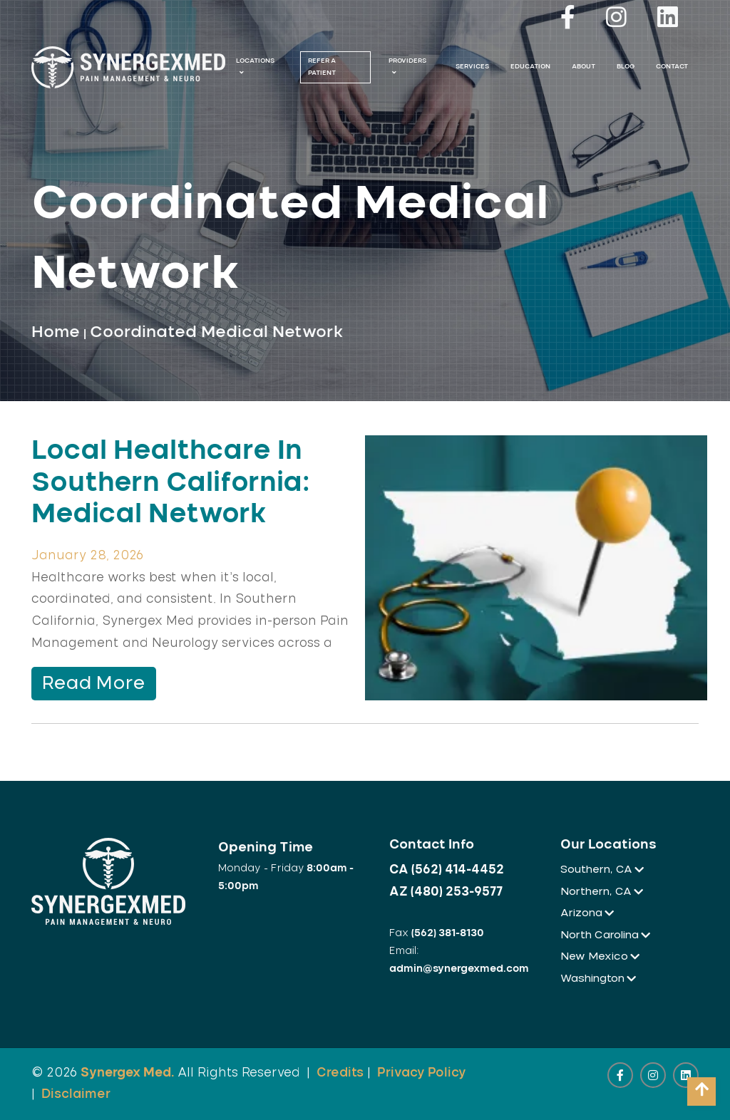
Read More (93, 684)
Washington (597, 978)
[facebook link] (567, 20)
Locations (255, 67)
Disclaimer (75, 1094)
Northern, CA (600, 891)
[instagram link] (616, 20)
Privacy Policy (421, 1073)
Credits (340, 1073)
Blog (625, 66)
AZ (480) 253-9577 (446, 892)
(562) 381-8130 (447, 933)
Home (55, 332)
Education (530, 66)
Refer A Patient (322, 67)
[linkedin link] (667, 20)
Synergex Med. (127, 1073)
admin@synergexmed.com (459, 969)
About (583, 66)
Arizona (586, 913)
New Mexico (598, 956)
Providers (407, 67)
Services (472, 66)
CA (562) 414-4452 (446, 870)
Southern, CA (601, 869)
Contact (672, 66)
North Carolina (604, 935)
